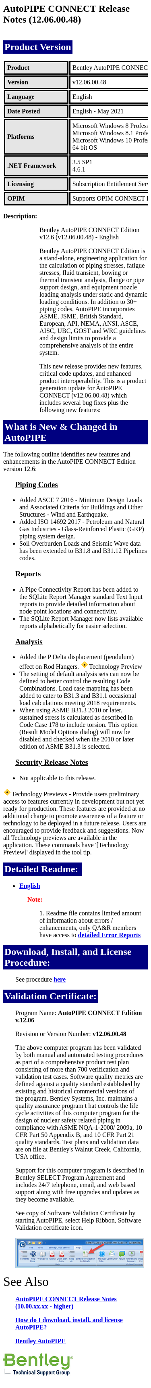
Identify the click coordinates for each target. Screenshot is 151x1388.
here (60, 979)
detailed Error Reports (109, 935)
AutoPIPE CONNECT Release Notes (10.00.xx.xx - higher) (66, 1303)
